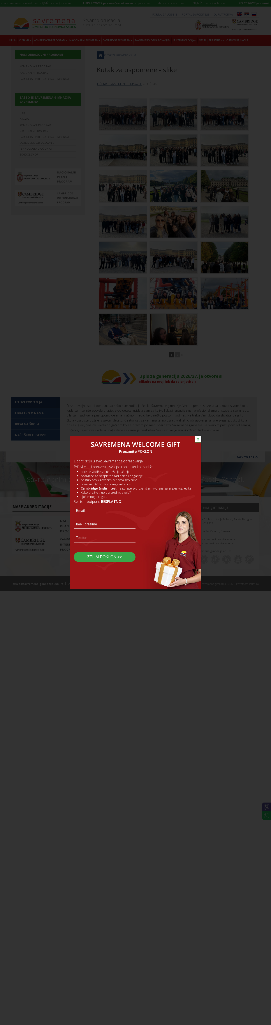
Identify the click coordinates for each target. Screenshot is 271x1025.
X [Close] (198, 439)
